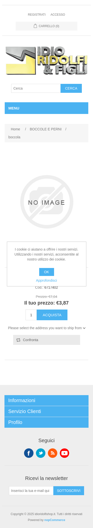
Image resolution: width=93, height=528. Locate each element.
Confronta (30, 340)
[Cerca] (36, 88)
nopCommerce (54, 520)
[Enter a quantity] (31, 315)
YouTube (64, 453)
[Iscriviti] (31, 490)
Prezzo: (41, 297)
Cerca (71, 88)
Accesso (58, 14)
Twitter (40, 453)
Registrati (37, 14)
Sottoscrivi (69, 491)
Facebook (28, 453)
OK (46, 272)
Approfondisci (46, 280)
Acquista (52, 315)
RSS (52, 453)
